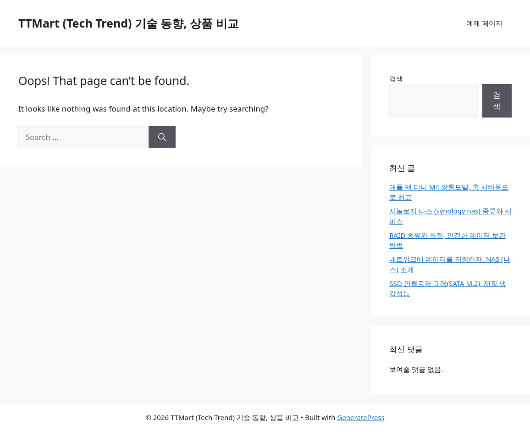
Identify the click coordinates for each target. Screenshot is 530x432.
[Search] (162, 137)
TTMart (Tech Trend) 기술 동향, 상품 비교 (128, 23)
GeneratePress (360, 417)
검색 (396, 78)
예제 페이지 (484, 23)
